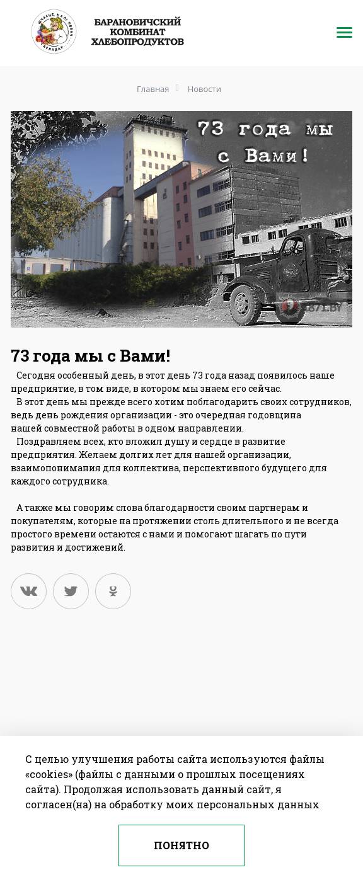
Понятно (181, 845)
